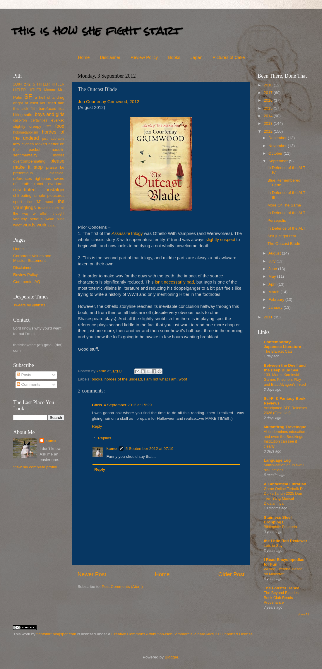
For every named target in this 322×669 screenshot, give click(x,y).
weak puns (54, 219)
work (42, 224)
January (276, 307)
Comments (28, 384)
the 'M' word (40, 202)
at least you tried (40, 103)
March (274, 292)
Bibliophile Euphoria (280, 527)
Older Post (231, 574)
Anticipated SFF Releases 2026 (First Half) (285, 410)
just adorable (53, 138)
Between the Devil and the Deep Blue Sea (285, 367)
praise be (55, 167)
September (278, 161)
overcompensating (29, 161)
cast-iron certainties (30, 120)
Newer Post (92, 574)
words (29, 224)
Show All (303, 614)
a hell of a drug (49, 97)
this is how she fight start (96, 30)
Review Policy (144, 57)
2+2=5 (29, 84)
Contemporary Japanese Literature (282, 344)
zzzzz (52, 225)
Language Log (277, 460)
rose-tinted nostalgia (38, 189)
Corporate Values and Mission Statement (32, 258)
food (59, 126)
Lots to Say (273, 545)
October (276, 153)
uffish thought (52, 213)
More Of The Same (284, 205)
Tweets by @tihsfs (29, 305)
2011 (269, 317)
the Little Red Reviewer (285, 541)
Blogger (171, 657)
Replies (104, 438)
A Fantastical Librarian (285, 484)
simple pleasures (49, 195)
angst (18, 103)
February (276, 299)
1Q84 (17, 84)
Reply (97, 426)
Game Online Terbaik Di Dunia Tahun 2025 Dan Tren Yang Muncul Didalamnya (284, 496)
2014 (269, 116)
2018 (269, 85)
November (278, 146)
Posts (24, 375)
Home (84, 57)
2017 (269, 93)
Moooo (49, 90)
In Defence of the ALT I (288, 228)
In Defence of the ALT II (288, 213)
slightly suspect (220, 239)
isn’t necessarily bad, (175, 282)
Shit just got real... (283, 236)
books (97, 379)
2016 (269, 100)
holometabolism (25, 132)
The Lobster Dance (281, 588)
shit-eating (22, 195)
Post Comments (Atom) (122, 586)
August (275, 253)
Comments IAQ (26, 281)
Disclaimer (110, 57)
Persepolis (277, 220)
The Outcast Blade (284, 243)
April (273, 284)
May (272, 276)
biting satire (23, 114)
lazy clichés (23, 144)
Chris (97, 405)
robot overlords (49, 184)
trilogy (127, 233)
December (278, 138)
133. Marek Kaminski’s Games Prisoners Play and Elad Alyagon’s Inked (285, 380)
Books (174, 57)
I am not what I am (160, 379)
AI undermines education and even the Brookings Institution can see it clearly (284, 438)
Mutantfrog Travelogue (285, 427)
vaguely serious (27, 219)
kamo (102, 371)
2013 (269, 123)
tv (34, 213)
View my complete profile (35, 467)
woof (183, 379)
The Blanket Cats (278, 351)
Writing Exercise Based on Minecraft (283, 571)
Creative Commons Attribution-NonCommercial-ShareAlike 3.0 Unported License (181, 634)
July (272, 261)
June (273, 269)
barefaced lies (51, 108)
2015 (269, 108)
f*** (48, 126)
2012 (269, 131)
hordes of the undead (123, 379)
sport (17, 201)
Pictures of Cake (229, 57)
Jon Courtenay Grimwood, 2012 (108, 101)
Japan (197, 57)
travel (42, 208)
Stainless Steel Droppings (278, 519)
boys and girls (49, 114)
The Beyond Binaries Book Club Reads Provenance (281, 598)
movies (58, 155)
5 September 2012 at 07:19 (150, 448)
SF (28, 96)
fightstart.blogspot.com (56, 634)
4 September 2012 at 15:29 (128, 405)
